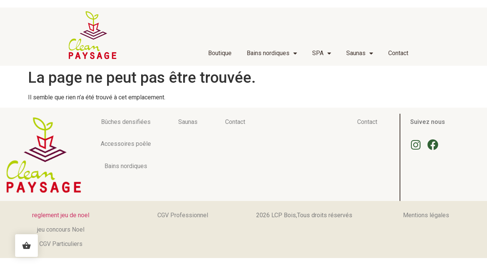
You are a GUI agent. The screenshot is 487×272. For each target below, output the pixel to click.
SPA (321, 53)
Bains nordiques (272, 53)
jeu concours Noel (60, 229)
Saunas (359, 53)
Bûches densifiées (126, 121)
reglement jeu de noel (60, 215)
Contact (398, 53)
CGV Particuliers (60, 243)
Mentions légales (426, 215)
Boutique (220, 53)
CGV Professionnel (182, 215)
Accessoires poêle (126, 143)
